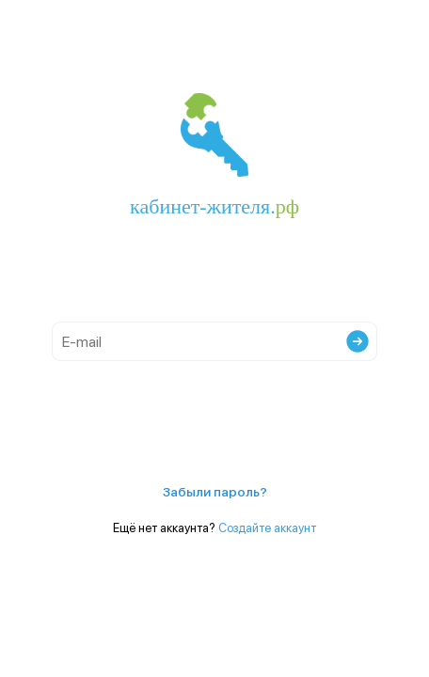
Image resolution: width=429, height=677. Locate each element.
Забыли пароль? (215, 491)
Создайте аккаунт (267, 528)
